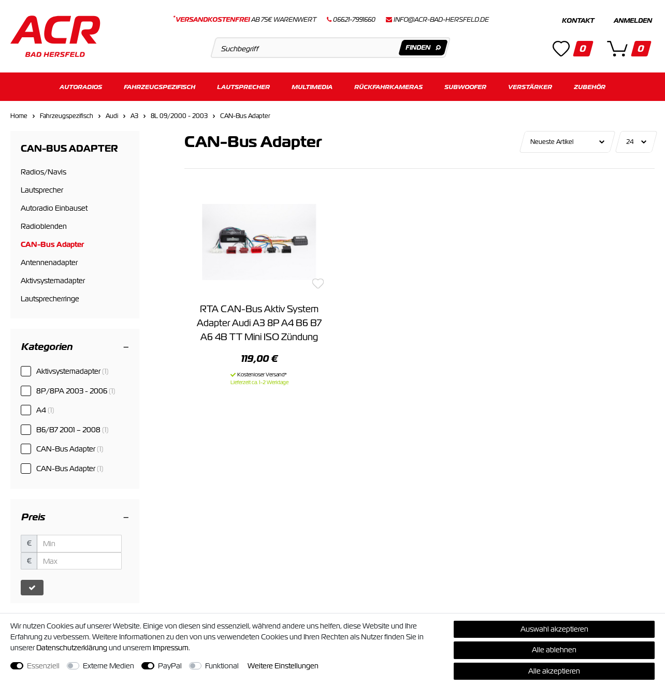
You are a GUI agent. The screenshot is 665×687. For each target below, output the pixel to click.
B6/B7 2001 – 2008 (72, 429)
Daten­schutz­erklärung (71, 647)
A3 (134, 116)
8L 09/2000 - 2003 (179, 116)
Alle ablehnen (554, 649)
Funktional (222, 665)
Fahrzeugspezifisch (159, 87)
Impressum (171, 647)
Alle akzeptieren (554, 671)
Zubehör (589, 87)
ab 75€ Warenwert (244, 20)
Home (18, 116)
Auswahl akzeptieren (554, 629)
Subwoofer (465, 87)
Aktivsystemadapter (72, 371)
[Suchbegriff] (330, 47)
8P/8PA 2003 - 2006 (75, 391)
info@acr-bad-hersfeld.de (441, 20)
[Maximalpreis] (79, 561)
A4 (45, 410)
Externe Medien (108, 665)
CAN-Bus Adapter (245, 116)
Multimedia (312, 87)
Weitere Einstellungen (283, 665)
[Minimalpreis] (79, 543)
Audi (112, 116)
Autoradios (81, 87)
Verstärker (530, 87)
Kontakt (578, 21)
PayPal (170, 665)
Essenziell (43, 665)
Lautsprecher (243, 87)
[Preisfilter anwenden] (32, 587)
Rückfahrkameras (388, 87)
